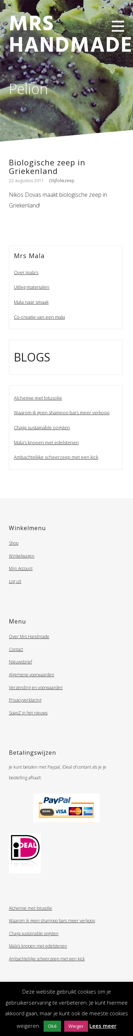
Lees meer (102, 1025)
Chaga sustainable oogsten (42, 427)
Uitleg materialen (31, 287)
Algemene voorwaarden (31, 675)
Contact (16, 649)
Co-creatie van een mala (39, 317)
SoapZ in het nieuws (28, 713)
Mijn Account (21, 568)
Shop (13, 543)
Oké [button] (52, 1026)
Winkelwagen (21, 556)
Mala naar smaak (31, 302)
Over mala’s (26, 272)
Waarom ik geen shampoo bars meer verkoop (62, 412)
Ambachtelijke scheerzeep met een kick (56, 457)
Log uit (15, 581)
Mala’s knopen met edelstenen (46, 442)
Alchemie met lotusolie (38, 398)
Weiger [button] (76, 1026)
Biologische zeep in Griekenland (47, 166)
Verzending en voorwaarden (36, 687)
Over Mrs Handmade (29, 637)
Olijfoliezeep (61, 181)
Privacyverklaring (25, 700)
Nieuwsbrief (20, 662)
